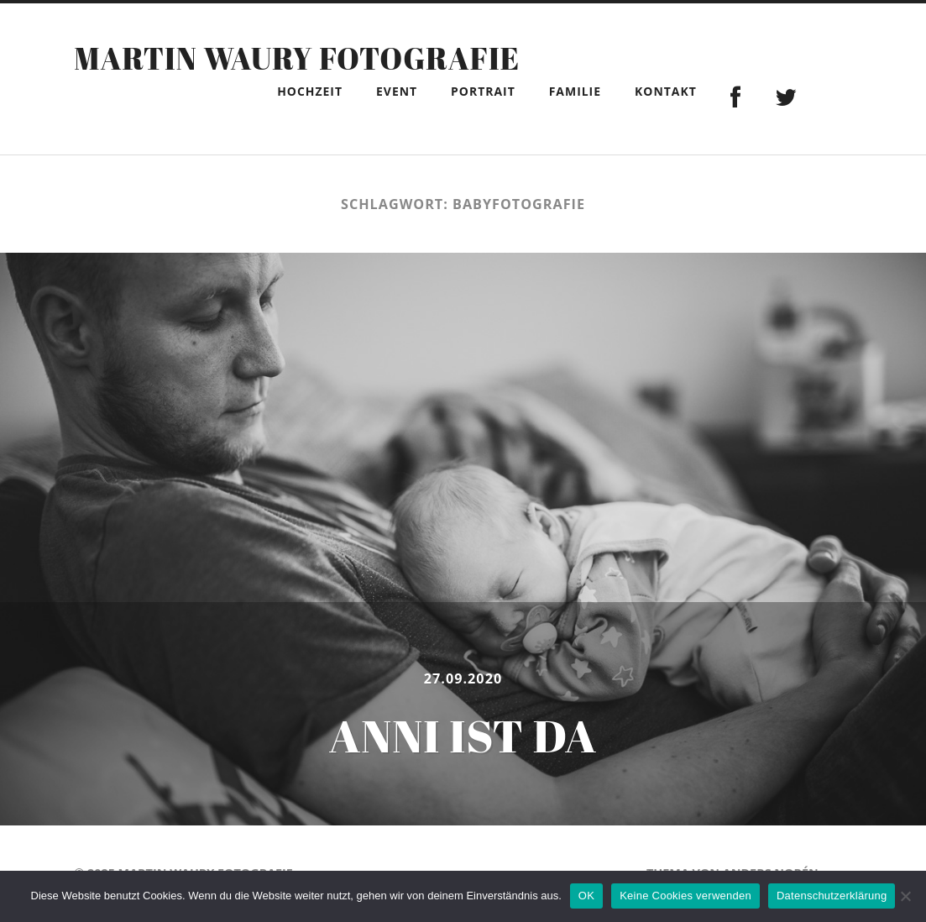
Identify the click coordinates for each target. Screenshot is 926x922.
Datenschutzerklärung (832, 895)
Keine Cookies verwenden (685, 895)
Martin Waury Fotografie (297, 58)
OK (586, 895)
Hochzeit (310, 91)
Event (396, 91)
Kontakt (666, 91)
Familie (575, 91)
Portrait (483, 91)
